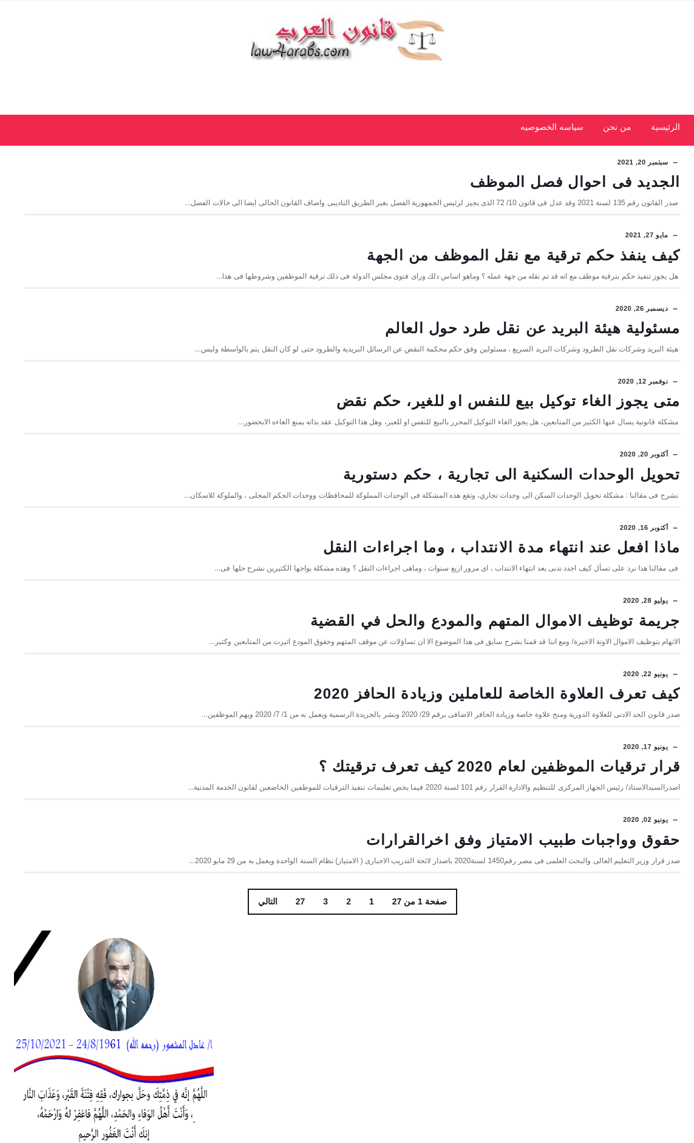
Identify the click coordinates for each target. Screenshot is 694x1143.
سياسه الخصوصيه (551, 144)
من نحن (617, 144)
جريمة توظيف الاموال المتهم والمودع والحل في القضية (495, 690)
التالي (369, 1017)
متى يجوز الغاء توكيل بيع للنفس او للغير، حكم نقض (508, 447)
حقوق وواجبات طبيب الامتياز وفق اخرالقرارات (523, 943)
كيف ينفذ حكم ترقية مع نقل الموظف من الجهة (523, 278)
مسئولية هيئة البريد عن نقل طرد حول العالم (532, 362)
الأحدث (180, 420)
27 (402, 1017)
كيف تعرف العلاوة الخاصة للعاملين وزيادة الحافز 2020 (497, 774)
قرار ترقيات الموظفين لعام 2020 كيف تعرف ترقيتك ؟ (499, 858)
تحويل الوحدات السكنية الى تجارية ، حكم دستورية (511, 520)
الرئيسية (665, 144)
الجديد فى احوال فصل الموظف (575, 193)
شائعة (114, 420)
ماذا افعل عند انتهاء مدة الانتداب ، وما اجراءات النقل (502, 605)
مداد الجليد (625, 1122)
